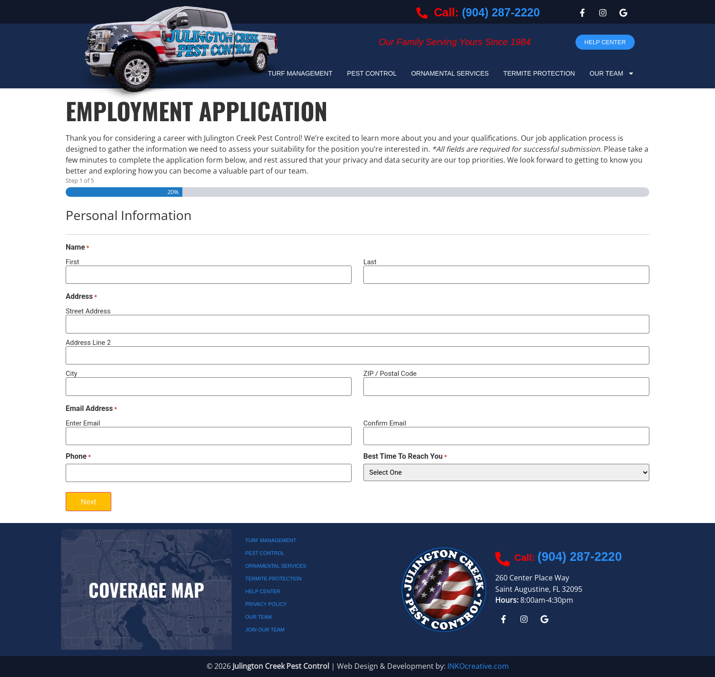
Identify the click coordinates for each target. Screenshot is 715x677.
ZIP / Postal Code (390, 373)
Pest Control (372, 73)
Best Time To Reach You (405, 456)
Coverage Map (146, 589)
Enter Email (83, 423)
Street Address (88, 311)
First (72, 262)
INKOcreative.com (478, 666)
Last (370, 262)
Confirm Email (384, 423)
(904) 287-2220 (501, 12)
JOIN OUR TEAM (265, 629)
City (71, 373)
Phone (78, 456)
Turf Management (300, 73)
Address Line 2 (88, 342)
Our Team (612, 73)
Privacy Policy (266, 604)
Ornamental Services (450, 73)
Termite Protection (539, 73)
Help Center (262, 591)
